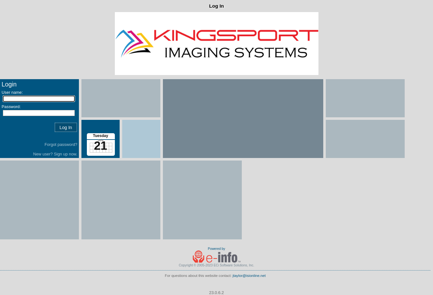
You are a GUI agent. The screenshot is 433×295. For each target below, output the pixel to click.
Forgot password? (61, 144)
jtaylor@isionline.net (249, 276)
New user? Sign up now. (55, 154)
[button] (66, 127)
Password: (11, 106)
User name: (12, 92)
